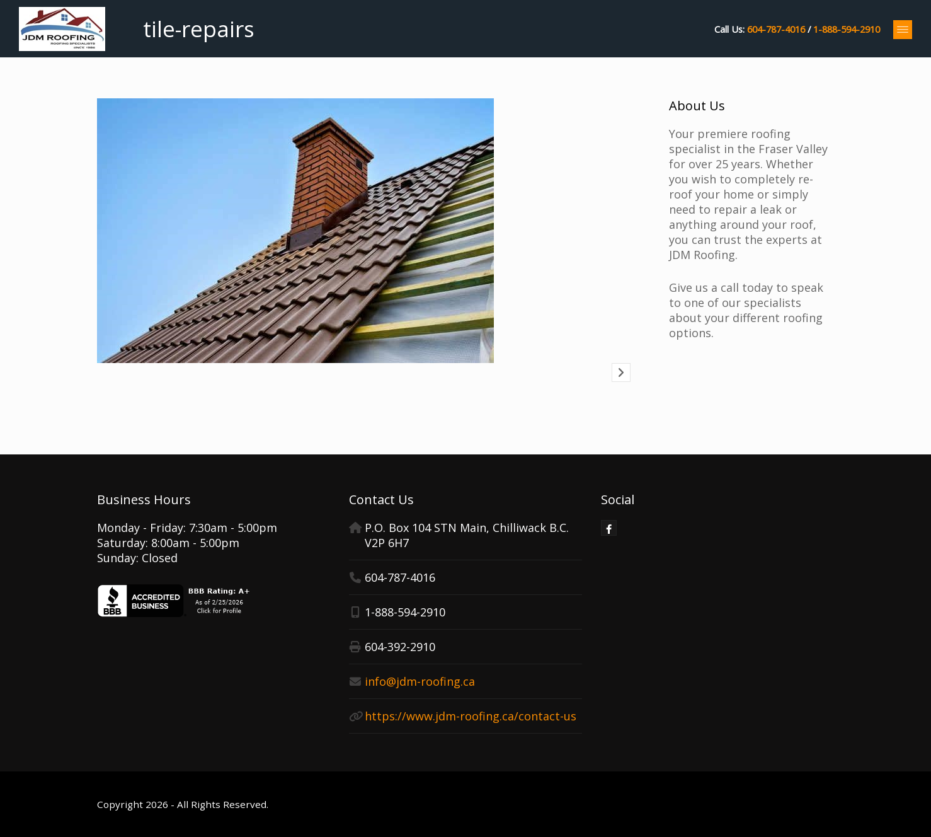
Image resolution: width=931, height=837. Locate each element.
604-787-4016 (776, 29)
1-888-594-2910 (846, 29)
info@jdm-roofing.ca (420, 681)
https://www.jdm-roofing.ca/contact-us (470, 716)
